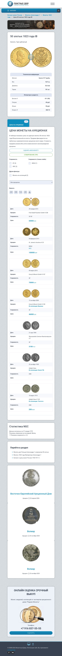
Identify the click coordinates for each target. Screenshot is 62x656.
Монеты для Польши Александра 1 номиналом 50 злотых (31, 452)
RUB (16, 192)
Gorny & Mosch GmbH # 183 (37, 304)
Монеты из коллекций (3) (20, 175)
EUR (11, 192)
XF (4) (14, 163)
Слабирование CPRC (31, 154)
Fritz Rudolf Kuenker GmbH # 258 (38, 212)
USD (25, 192)
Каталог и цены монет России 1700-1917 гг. (27, 458)
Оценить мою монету (30, 150)
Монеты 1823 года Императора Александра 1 (27, 455)
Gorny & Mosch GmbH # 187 (37, 274)
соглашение (11, 650)
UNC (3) (15, 166)
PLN (20, 192)
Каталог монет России (14, 15)
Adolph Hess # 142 (34, 399)
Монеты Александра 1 (32, 15)
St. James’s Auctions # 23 (36, 242)
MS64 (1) (34, 163)
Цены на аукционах (18, 123)
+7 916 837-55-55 (31, 628)
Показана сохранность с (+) (19, 435)
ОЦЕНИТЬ (31, 633)
